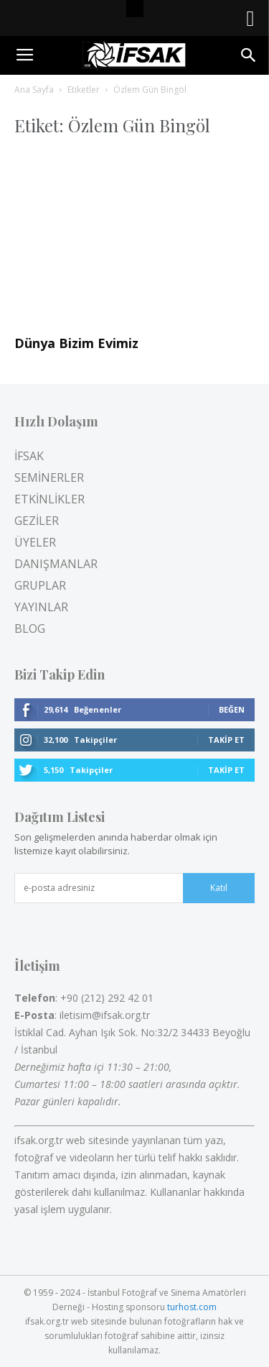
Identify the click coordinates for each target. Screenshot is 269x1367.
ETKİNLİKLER (49, 499)
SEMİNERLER (49, 477)
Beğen (232, 709)
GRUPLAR (40, 585)
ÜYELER (35, 542)
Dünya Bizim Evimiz (76, 343)
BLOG (29, 628)
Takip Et (226, 739)
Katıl (218, 888)
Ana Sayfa (34, 89)
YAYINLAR (41, 607)
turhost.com (192, 1307)
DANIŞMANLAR (56, 564)
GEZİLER (36, 521)
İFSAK (29, 456)
